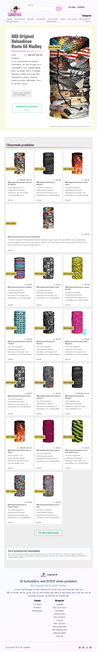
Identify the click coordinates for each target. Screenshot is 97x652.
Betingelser (37, 610)
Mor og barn (72, 19)
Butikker (81, 7)
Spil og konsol (19, 19)
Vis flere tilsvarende (48, 533)
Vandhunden (41, 19)
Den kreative (53, 19)
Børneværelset (84, 19)
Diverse (87, 21)
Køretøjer (30, 19)
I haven (62, 19)
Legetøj (9, 19)
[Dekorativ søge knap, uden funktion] (59, 8)
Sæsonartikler (51, 21)
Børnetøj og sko (13, 21)
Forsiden (72, 7)
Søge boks (31, 5)
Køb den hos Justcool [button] (27, 108)
